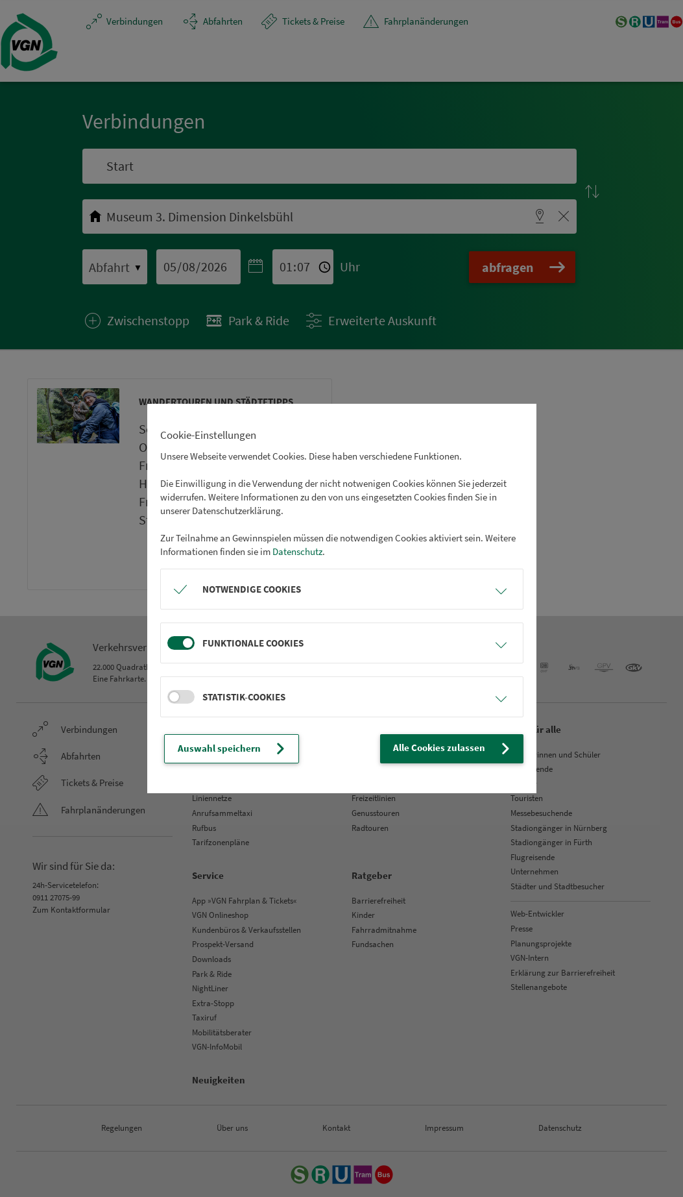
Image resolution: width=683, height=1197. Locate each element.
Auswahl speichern (233, 748)
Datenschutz (297, 551)
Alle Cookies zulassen (452, 748)
